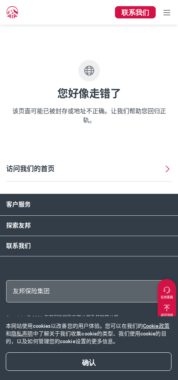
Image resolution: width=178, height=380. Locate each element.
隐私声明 (22, 333)
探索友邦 (18, 225)
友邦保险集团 (31, 291)
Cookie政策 (156, 326)
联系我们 (18, 245)
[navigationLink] (12, 12)
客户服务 (18, 204)
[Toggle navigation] (167, 12)
